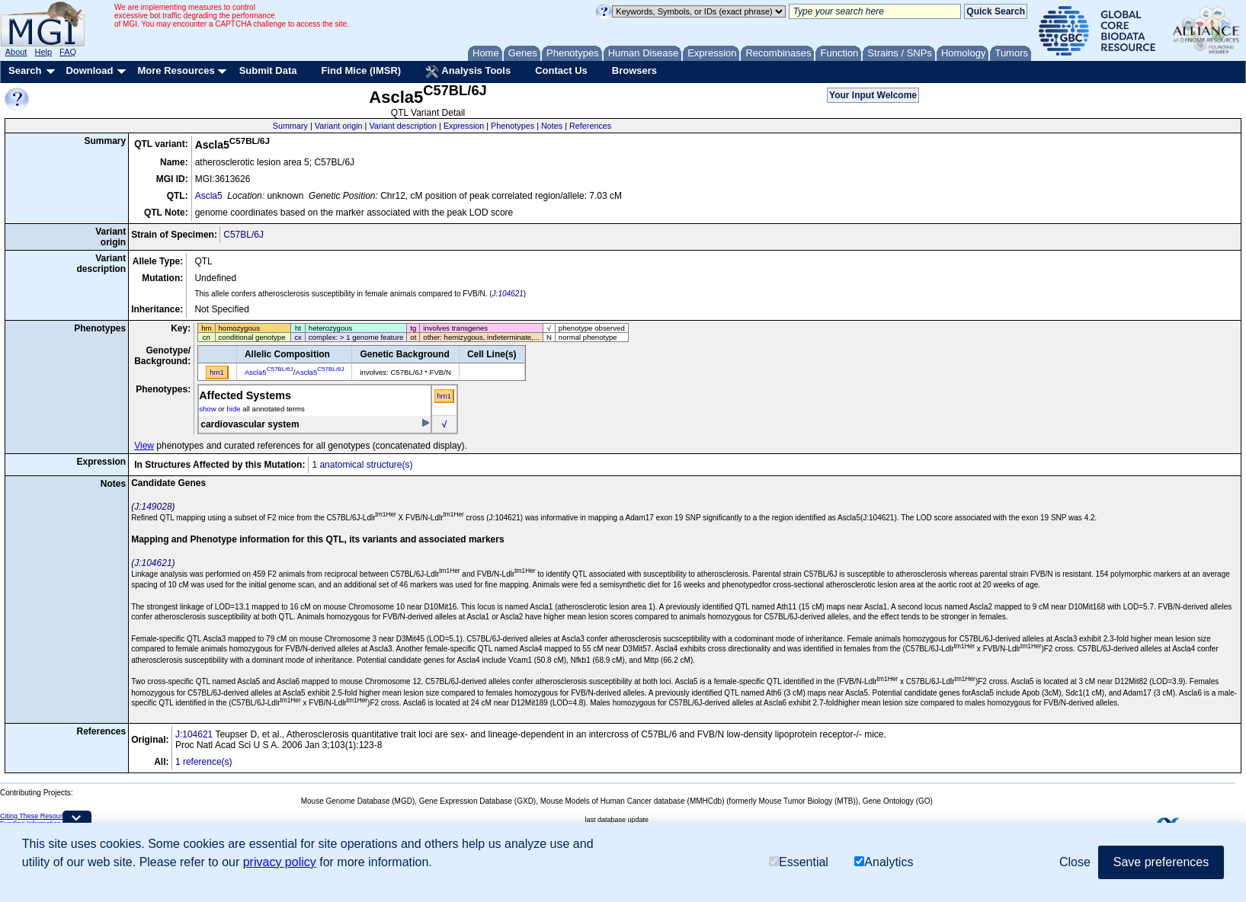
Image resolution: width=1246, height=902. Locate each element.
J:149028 (152, 506)
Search (24, 70)
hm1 (444, 396)
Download (89, 70)
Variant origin (339, 125)
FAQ (67, 51)
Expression (464, 125)
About (16, 51)
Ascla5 (209, 195)
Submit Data (268, 70)
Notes (551, 125)
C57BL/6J (243, 234)
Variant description (403, 125)
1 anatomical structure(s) (362, 464)
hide (233, 409)
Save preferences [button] (1161, 862)
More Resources (175, 70)
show (207, 409)
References (590, 125)
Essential (798, 862)
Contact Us (561, 70)
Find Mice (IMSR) (361, 70)
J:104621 (508, 293)
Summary (290, 125)
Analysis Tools (468, 71)
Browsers (634, 70)
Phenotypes (512, 125)
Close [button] (1075, 862)
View (144, 445)
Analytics (883, 862)
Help (43, 51)
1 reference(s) (203, 761)
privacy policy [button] (279, 862)
